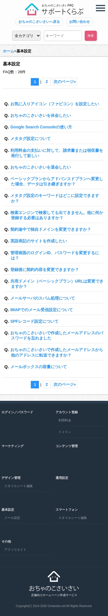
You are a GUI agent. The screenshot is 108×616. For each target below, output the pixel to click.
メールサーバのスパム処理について (42, 298)
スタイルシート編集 (18, 486)
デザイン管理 (10, 477)
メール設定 (12, 517)
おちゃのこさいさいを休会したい (40, 115)
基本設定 (7, 509)
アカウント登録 (67, 412)
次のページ (65, 81)
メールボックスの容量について (38, 366)
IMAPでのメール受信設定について (41, 309)
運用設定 (62, 477)
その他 (6, 541)
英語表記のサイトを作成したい (38, 241)
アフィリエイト (15, 549)
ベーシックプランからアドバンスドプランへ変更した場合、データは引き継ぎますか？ (56, 181)
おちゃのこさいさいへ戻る (39, 22)
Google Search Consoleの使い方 (41, 127)
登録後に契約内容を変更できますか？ (44, 269)
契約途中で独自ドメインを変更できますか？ (50, 229)
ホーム (8, 51)
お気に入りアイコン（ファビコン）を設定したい (54, 104)
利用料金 (64, 420)
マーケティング (12, 446)
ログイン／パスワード (17, 412)
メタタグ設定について (30, 138)
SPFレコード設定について (34, 321)
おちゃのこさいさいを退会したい (40, 167)
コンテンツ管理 (67, 446)
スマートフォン (67, 509)
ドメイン (64, 432)
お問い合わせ (79, 22)
